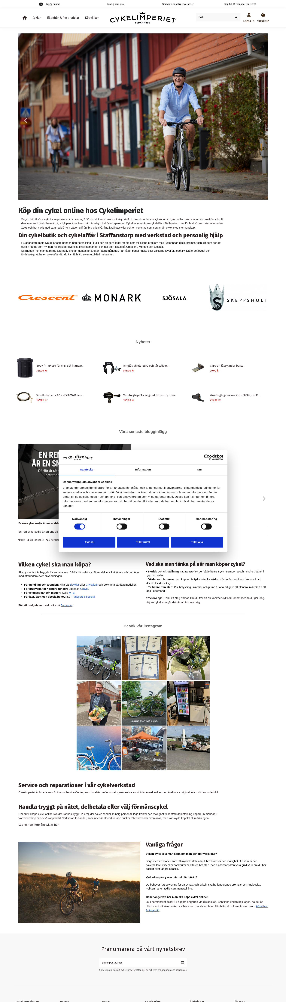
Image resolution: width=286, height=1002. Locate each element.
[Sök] (236, 17)
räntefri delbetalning (180, 813)
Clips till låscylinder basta (227, 365)
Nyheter (143, 342)
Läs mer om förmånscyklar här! (38, 824)
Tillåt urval (143, 542)
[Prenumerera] (182, 963)
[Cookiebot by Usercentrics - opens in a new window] (206, 457)
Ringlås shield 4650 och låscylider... (146, 365)
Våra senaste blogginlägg (143, 431)
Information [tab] (143, 469)
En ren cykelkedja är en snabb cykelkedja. (46, 523)
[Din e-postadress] (138, 963)
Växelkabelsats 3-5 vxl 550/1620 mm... (60, 395)
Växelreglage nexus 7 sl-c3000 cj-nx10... (235, 395)
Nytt (23, 540)
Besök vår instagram (143, 626)
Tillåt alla (197, 542)
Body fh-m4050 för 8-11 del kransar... (60, 365)
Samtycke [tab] (86, 469)
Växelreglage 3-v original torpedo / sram (149, 395)
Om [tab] (199, 469)
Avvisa (89, 542)
